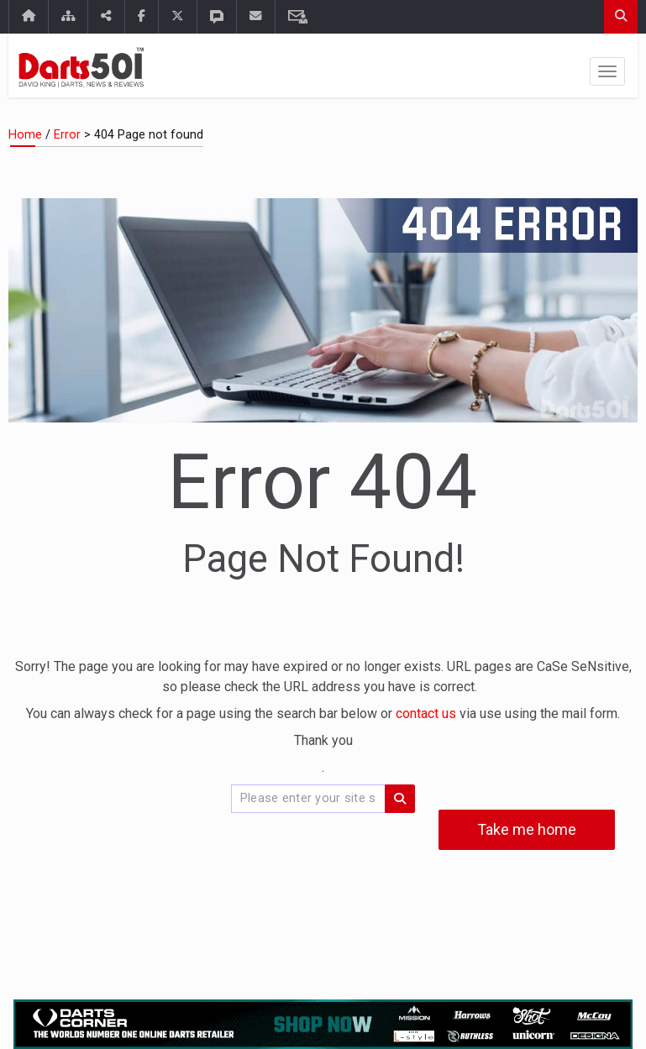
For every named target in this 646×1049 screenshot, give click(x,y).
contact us (428, 713)
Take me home (526, 829)
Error (67, 135)
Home (25, 135)
